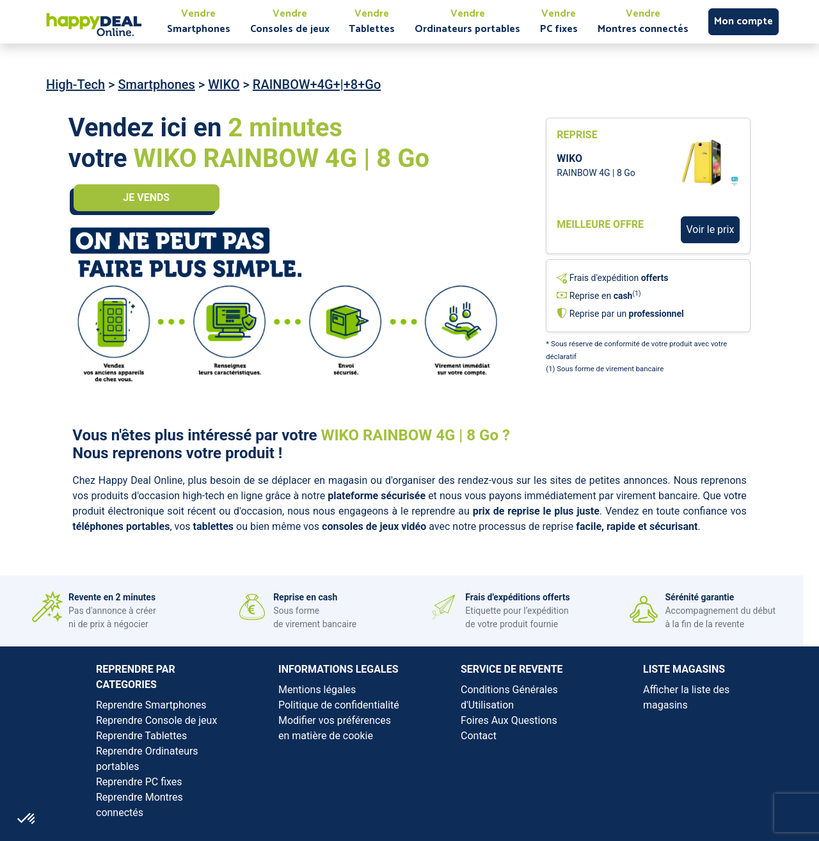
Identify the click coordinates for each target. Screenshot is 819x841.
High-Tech (75, 84)
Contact (479, 736)
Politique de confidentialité (338, 705)
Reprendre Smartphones (151, 705)
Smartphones (156, 84)
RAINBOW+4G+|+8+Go (317, 84)
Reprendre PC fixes (139, 782)
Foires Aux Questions (509, 720)
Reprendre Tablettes (141, 736)
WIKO (223, 84)
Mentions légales (317, 690)
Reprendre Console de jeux (156, 720)
